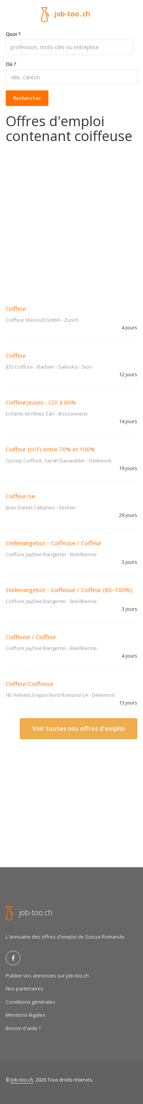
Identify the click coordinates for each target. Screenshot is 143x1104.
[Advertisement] (71, 219)
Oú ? (11, 64)
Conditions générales (30, 1001)
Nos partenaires (24, 988)
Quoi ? (13, 33)
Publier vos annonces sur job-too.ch (47, 975)
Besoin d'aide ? (23, 1028)
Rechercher (27, 98)
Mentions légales (25, 1014)
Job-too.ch (22, 1080)
